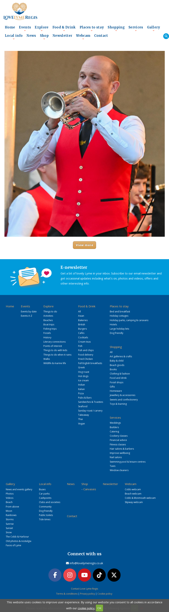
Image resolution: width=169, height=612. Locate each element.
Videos (9, 498)
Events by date (29, 311)
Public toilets (46, 515)
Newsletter (62, 36)
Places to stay (92, 28)
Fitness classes (118, 444)
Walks (46, 359)
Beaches (48, 320)
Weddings (115, 422)
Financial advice (118, 440)
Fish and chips (86, 350)
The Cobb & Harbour (17, 536)
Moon (9, 511)
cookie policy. (86, 608)
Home (10, 27)
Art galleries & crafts (121, 356)
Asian (81, 315)
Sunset (9, 528)
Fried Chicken (85, 359)
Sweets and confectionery (124, 399)
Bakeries (83, 320)
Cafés (81, 333)
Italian (81, 389)
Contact (101, 36)
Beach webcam (133, 493)
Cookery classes (119, 435)
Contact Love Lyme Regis (84, 588)
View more (84, 245)
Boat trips (48, 324)
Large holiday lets (119, 328)
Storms (10, 519)
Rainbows (11, 515)
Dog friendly (116, 333)
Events (25, 28)
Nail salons (116, 457)
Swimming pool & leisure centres (127, 461)
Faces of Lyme (13, 545)
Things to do (50, 311)
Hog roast (83, 372)
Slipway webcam (134, 502)
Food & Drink (64, 28)
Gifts (112, 386)
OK (99, 608)
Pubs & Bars (84, 397)
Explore (41, 28)
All (79, 311)
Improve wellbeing (120, 453)
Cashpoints (45, 498)
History (47, 337)
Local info (14, 37)
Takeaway (83, 415)
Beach (9, 502)
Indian (81, 384)
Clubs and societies (49, 502)
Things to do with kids (55, 350)
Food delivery (85, 354)
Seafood (82, 406)
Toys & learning (118, 403)
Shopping (116, 28)
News (31, 36)
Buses (42, 489)
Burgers (82, 328)
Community (45, 506)
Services (135, 28)
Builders (114, 427)
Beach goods (117, 365)
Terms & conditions (67, 593)
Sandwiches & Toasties (90, 402)
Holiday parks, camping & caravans (129, 320)
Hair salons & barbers (122, 448)
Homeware (116, 391)
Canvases (89, 489)
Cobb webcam (133, 489)
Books (113, 369)
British (81, 324)
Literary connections (54, 341)
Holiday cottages (119, 315)
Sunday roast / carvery (90, 410)
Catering (114, 431)
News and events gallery (19, 489)
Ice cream (83, 380)
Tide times (44, 519)
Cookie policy (104, 593)
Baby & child (116, 360)
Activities (48, 315)
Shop (44, 37)
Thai (80, 419)
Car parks (44, 493)
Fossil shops (116, 382)
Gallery (153, 28)
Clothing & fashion (120, 373)
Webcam (83, 37)
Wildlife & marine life (54, 363)
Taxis (112, 466)
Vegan (81, 423)
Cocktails (83, 337)
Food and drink (118, 378)
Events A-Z (26, 315)
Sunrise (10, 523)
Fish (80, 346)
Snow (9, 532)
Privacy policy (87, 593)
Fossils (47, 333)
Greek (81, 367)
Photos (10, 493)
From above (12, 506)
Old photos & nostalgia (18, 541)
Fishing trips (50, 328)
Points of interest (52, 346)
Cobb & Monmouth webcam (140, 498)
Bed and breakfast (120, 311)
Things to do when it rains (57, 354)
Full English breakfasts (90, 363)
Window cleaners (119, 470)
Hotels (113, 324)
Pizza (81, 393)
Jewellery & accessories (122, 395)
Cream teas (84, 341)
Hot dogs (83, 376)
